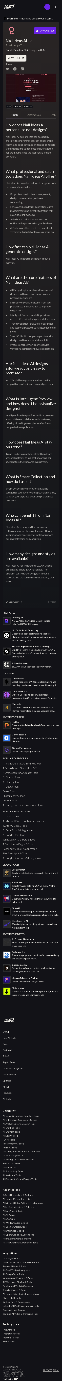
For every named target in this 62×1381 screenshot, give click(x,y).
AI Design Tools (11, 786)
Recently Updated (14, 934)
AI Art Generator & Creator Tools (20, 772)
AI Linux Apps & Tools (13, 1230)
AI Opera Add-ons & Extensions (18, 1234)
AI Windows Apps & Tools (15, 1222)
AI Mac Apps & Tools (13, 1210)
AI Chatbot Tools (11, 777)
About (6, 1086)
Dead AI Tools (11, 864)
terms (56, 1370)
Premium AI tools (11, 1337)
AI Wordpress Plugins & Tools (18, 844)
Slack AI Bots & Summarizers (16, 1302)
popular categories (15, 758)
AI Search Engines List (13, 1155)
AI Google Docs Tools (14, 834)
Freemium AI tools (11, 1333)
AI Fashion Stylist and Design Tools (20, 1179)
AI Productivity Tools (13, 1171)
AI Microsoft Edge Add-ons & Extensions (23, 1203)
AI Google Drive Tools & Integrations (22, 857)
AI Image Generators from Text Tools (22, 763)
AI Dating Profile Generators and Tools (23, 805)
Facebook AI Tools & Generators (20, 848)
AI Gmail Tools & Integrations (18, 830)
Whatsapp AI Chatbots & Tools (19, 839)
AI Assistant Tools (12, 1175)
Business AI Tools (11, 1163)
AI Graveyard (9, 1074)
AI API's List (9, 1214)
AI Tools (7, 1098)
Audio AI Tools (10, 800)
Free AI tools (9, 1329)
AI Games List (9, 1167)
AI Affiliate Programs (13, 1068)
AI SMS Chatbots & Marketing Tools (20, 1242)
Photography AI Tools (14, 795)
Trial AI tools (9, 1341)
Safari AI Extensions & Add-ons (18, 1195)
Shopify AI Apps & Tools (15, 853)
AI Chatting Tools (11, 781)
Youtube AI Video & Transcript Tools (21, 1313)
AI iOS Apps (9, 1218)
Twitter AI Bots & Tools (15, 825)
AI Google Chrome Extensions (17, 1199)
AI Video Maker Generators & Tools (22, 768)
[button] (55, 7)
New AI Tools (9, 1037)
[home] (9, 7)
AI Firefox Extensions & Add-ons (18, 1207)
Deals (5, 1044)
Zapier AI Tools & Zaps (14, 1309)
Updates (7, 1080)
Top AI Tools (9, 1062)
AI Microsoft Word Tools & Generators (23, 821)
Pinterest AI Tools (12, 1298)
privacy (47, 1370)
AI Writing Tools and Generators (19, 1159)
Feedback (7, 1092)
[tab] (14, 114)
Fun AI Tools (9, 791)
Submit (6, 1056)
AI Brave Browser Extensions (17, 1238)
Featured (7, 1050)
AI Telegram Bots (12, 816)
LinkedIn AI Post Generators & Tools (21, 1305)
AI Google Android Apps (14, 1226)
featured (8, 673)
